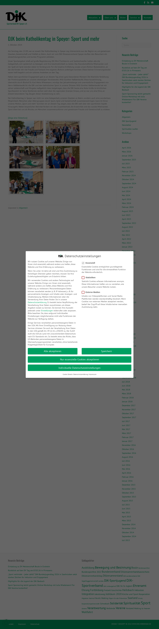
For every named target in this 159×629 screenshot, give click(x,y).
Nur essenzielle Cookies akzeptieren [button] (79, 357)
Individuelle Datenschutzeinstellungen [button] (79, 366)
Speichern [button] (106, 349)
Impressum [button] (92, 373)
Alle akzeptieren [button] (52, 349)
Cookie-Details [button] (67, 373)
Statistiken (89, 276)
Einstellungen (47, 309)
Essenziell (89, 261)
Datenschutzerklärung (37, 300)
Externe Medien (92, 290)
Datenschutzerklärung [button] (80, 373)
